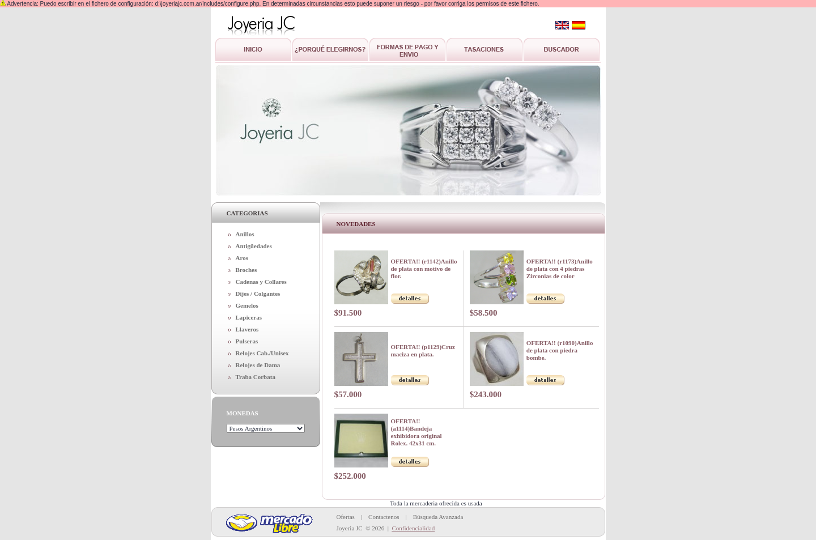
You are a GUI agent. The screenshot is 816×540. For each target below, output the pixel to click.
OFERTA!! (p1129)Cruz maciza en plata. (423, 350)
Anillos (245, 234)
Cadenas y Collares (261, 281)
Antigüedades (254, 246)
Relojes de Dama (258, 365)
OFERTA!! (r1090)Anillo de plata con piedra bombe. (559, 350)
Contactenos (383, 516)
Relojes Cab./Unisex (262, 353)
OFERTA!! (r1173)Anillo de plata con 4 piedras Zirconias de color (559, 268)
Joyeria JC (350, 528)
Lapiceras (249, 317)
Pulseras (247, 341)
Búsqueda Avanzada (438, 516)
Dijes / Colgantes (258, 293)
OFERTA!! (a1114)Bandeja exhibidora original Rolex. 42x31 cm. (416, 432)
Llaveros (247, 329)
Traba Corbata (255, 376)
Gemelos (247, 305)
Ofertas (346, 516)
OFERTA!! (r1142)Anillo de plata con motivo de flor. (424, 268)
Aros (242, 257)
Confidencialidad (413, 528)
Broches (246, 269)
